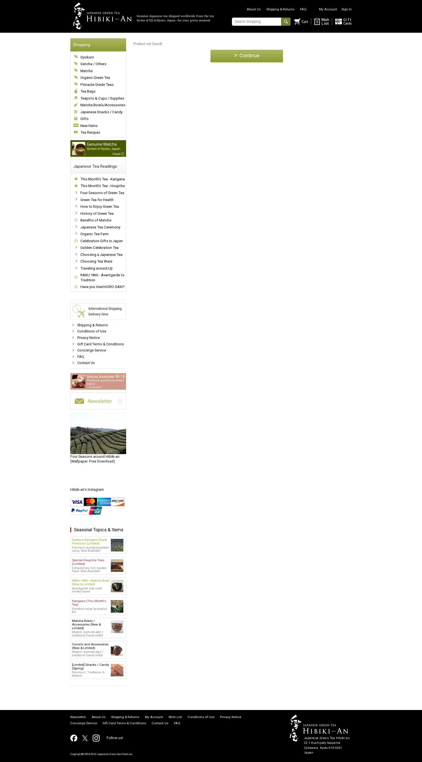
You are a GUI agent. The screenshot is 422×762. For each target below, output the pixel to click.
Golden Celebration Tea (99, 248)
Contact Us (86, 363)
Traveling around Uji (96, 268)
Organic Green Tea (95, 78)
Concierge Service (91, 350)
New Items (89, 126)
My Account (328, 9)
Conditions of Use (91, 331)
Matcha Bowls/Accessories (102, 105)
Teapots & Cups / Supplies (102, 98)
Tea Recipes (90, 132)
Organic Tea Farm (94, 234)
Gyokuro (87, 57)
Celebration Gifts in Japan (101, 241)
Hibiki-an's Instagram (87, 489)
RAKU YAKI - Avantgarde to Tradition (102, 277)
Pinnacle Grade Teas (97, 84)
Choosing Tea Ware (96, 261)
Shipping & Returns (280, 9)
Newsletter (78, 717)
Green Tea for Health (97, 200)
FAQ (303, 9)
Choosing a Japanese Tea (101, 255)
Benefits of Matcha (95, 220)
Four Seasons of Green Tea (102, 193)
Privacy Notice (88, 338)
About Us (254, 9)
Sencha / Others (93, 64)
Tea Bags (87, 91)
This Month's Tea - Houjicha (102, 186)
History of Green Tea (97, 213)
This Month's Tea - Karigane (102, 179)
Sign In (346, 9)
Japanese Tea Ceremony (100, 227)
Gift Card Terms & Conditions (100, 344)
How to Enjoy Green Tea (99, 206)
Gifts (84, 119)
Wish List (175, 717)
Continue (247, 55)
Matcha (86, 71)
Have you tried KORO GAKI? (102, 287)
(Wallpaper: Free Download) (98, 438)
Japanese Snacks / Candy (101, 112)
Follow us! (115, 738)
